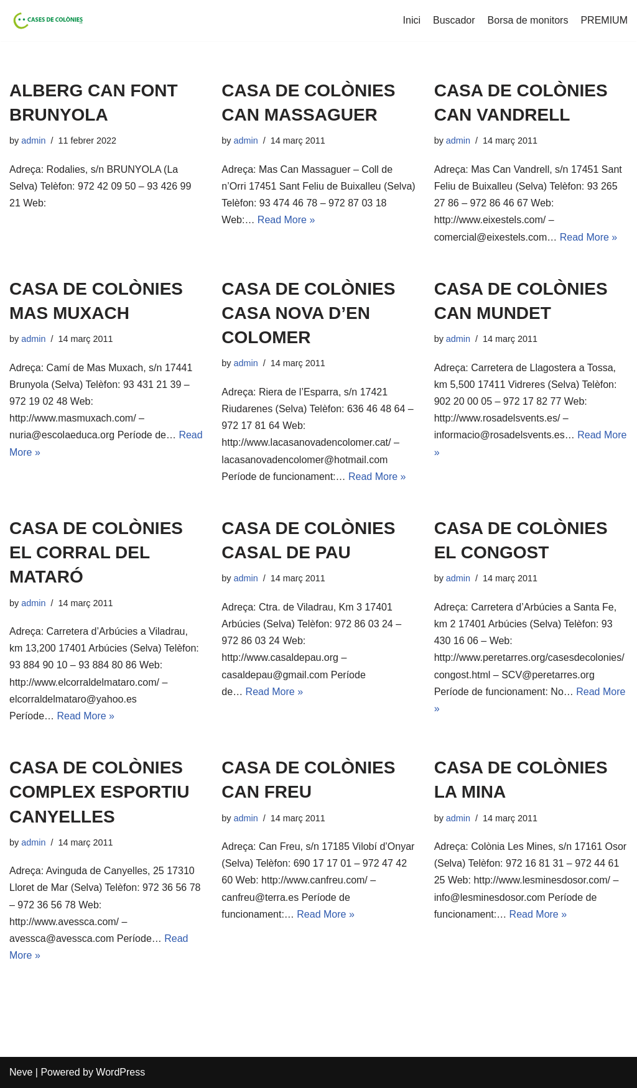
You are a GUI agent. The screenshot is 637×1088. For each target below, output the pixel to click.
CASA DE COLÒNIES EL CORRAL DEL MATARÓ (96, 552)
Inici (412, 20)
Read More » (286, 219)
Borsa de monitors (528, 20)
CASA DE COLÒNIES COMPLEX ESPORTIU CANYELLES (99, 792)
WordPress (120, 1072)
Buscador (454, 20)
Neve (20, 1072)
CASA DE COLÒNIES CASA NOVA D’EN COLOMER (308, 313)
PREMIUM (604, 20)
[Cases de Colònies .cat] (46, 20)
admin (33, 140)
